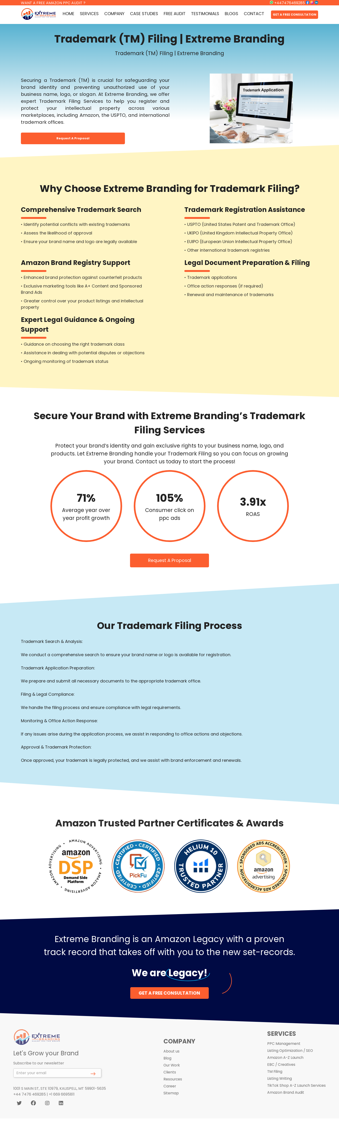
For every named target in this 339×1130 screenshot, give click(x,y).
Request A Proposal (72, 138)
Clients (169, 1080)
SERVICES (89, 14)
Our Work (171, 1073)
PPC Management (293, 1041)
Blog (167, 1066)
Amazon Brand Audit (294, 1090)
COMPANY (114, 14)
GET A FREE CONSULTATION (294, 14)
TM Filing (284, 1069)
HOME (68, 14)
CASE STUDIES (144, 14)
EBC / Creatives (290, 1062)
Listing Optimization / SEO (299, 1048)
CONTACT (254, 14)
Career (169, 1094)
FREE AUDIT (175, 14)
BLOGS (231, 14)
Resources (172, 1087)
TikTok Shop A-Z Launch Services (306, 1083)
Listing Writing (288, 1076)
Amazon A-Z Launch (294, 1055)
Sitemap (170, 1101)
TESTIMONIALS (205, 14)
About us (171, 1059)
